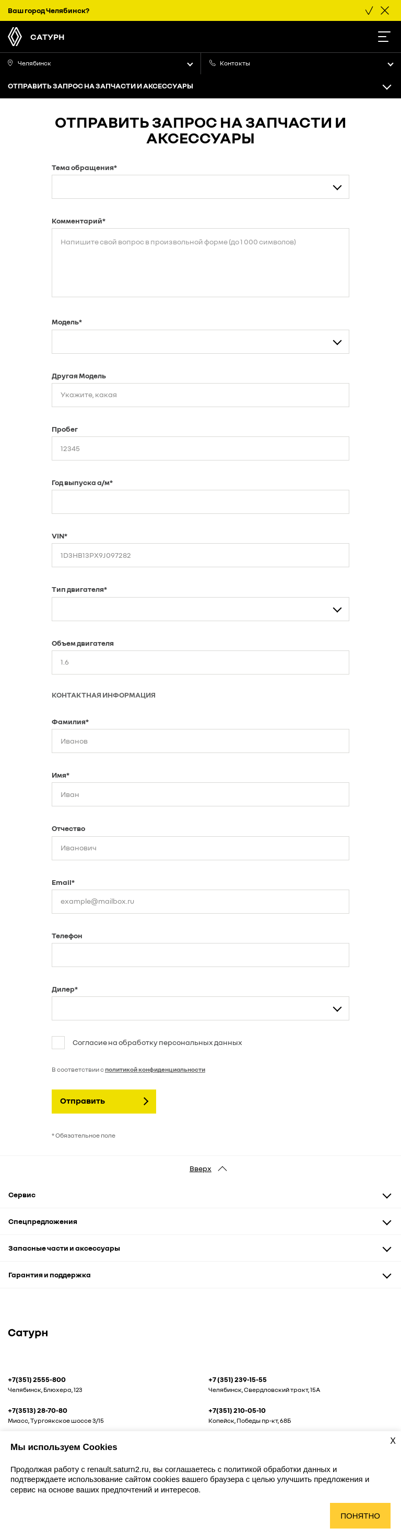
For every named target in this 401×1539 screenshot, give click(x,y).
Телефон (67, 935)
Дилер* (65, 988)
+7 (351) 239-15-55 (237, 1379)
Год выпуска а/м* (82, 482)
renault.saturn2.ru (118, 1469)
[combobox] (200, 187)
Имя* (60, 774)
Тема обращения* (84, 167)
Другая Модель (79, 375)
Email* (63, 882)
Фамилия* (70, 721)
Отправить (82, 1100)
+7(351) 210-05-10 (237, 1410)
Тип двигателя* (79, 589)
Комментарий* (78, 220)
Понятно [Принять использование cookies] (360, 1515)
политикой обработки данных (277, 1469)
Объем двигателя (83, 642)
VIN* (59, 535)
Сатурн (47, 36)
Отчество (68, 828)
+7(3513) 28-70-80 (37, 1410)
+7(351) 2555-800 (37, 1379)
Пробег (65, 428)
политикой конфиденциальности (155, 1069)
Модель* (67, 321)
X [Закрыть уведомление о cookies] (393, 1440)
